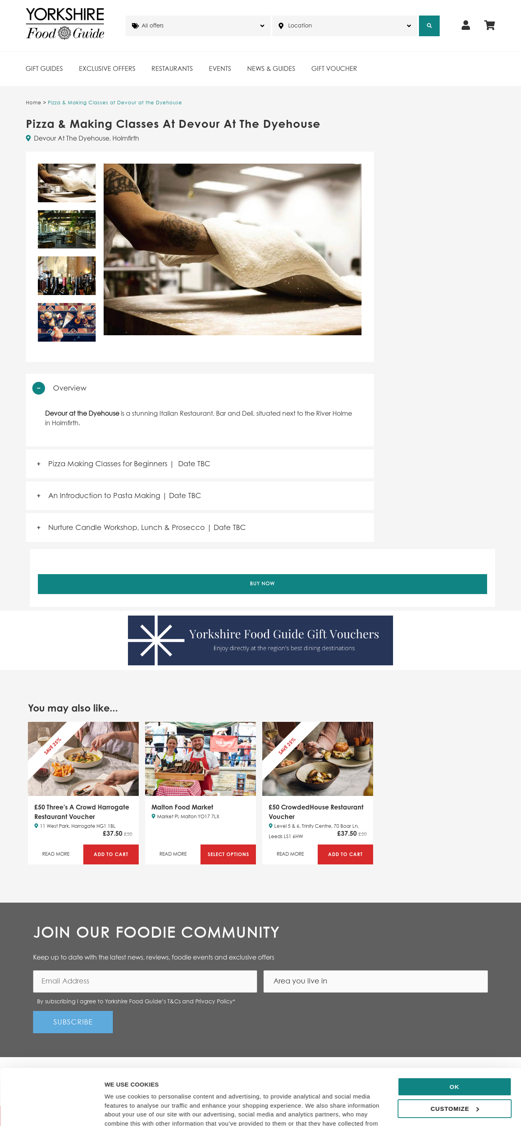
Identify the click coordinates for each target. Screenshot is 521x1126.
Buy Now (262, 584)
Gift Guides (44, 69)
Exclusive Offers (107, 69)
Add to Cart (111, 854)
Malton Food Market (182, 807)
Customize (455, 1055)
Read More (55, 854)
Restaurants (172, 69)
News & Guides (271, 69)
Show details (123, 1110)
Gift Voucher (334, 69)
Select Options (228, 854)
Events (220, 69)
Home (33, 103)
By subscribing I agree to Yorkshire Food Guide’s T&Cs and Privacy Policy (136, 1002)
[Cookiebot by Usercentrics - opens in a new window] (52, 1110)
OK (455, 1034)
